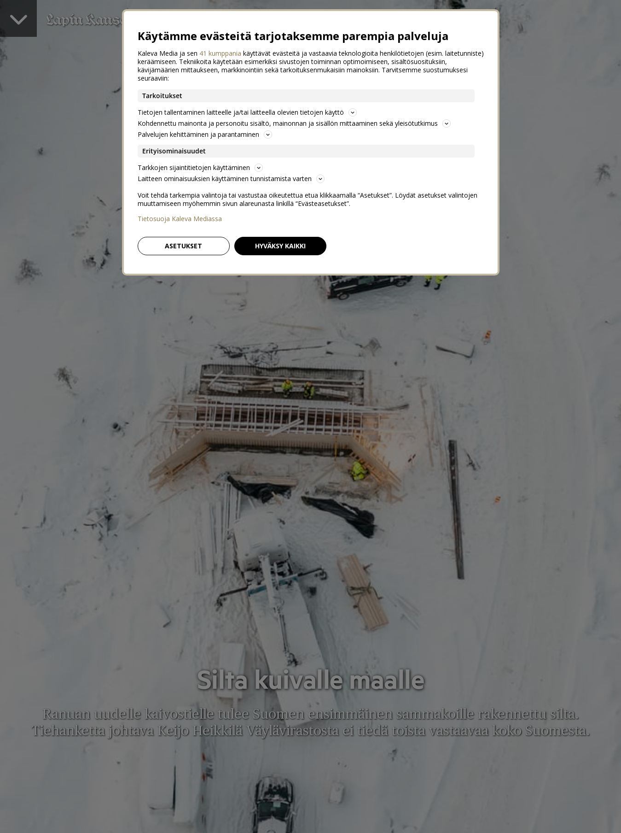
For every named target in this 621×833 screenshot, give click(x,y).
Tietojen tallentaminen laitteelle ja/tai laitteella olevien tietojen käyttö (247, 112)
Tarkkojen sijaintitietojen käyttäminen (200, 167)
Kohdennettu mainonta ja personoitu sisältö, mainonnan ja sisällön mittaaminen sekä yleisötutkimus (294, 123)
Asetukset (183, 245)
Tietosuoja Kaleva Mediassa (180, 219)
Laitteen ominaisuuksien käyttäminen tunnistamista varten (231, 178)
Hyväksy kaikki (280, 245)
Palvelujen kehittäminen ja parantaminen (205, 134)
